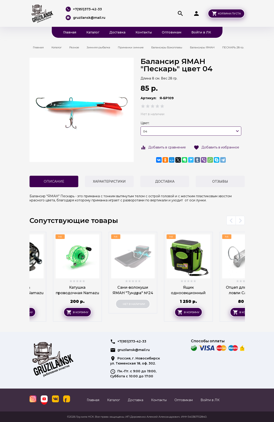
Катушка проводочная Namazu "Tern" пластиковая (109, 293)
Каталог (92, 32)
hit (36, 236)
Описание (54, 181)
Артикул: (148, 98)
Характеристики (109, 181)
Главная (69, 32)
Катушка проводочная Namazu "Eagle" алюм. (53, 293)
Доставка (117, 32)
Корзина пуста (229, 13)
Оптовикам (171, 32)
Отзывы (220, 181)
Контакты (144, 32)
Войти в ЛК (201, 32)
